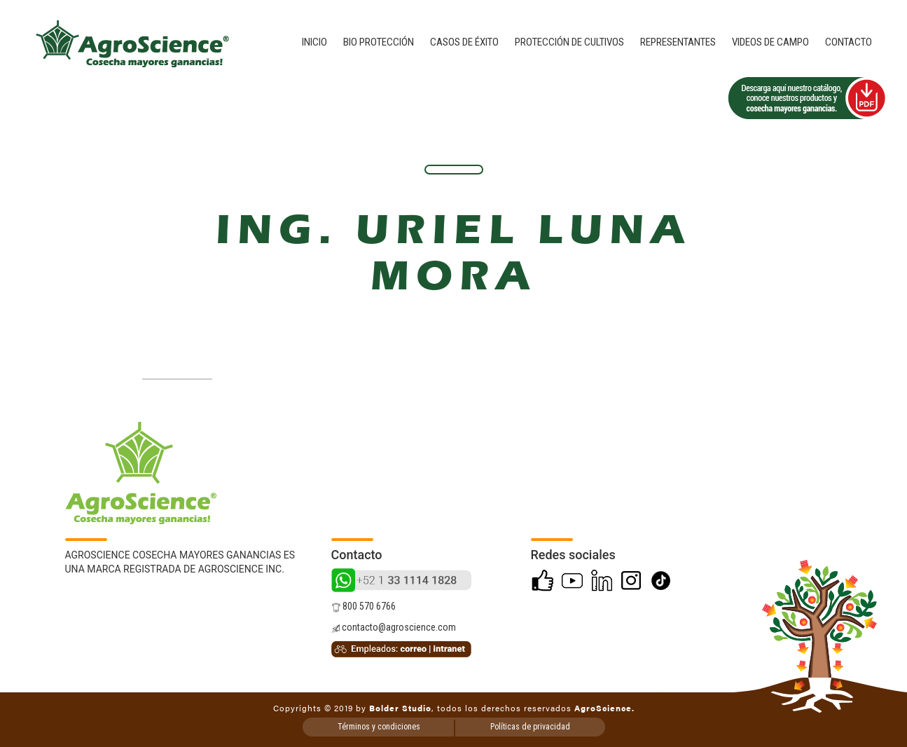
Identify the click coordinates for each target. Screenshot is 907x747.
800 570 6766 (363, 606)
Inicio (314, 42)
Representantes (678, 42)
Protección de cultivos (569, 42)
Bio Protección (378, 42)
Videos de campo (770, 42)
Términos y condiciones (379, 727)
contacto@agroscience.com (393, 627)
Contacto (848, 42)
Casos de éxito (464, 42)
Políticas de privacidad (530, 727)
